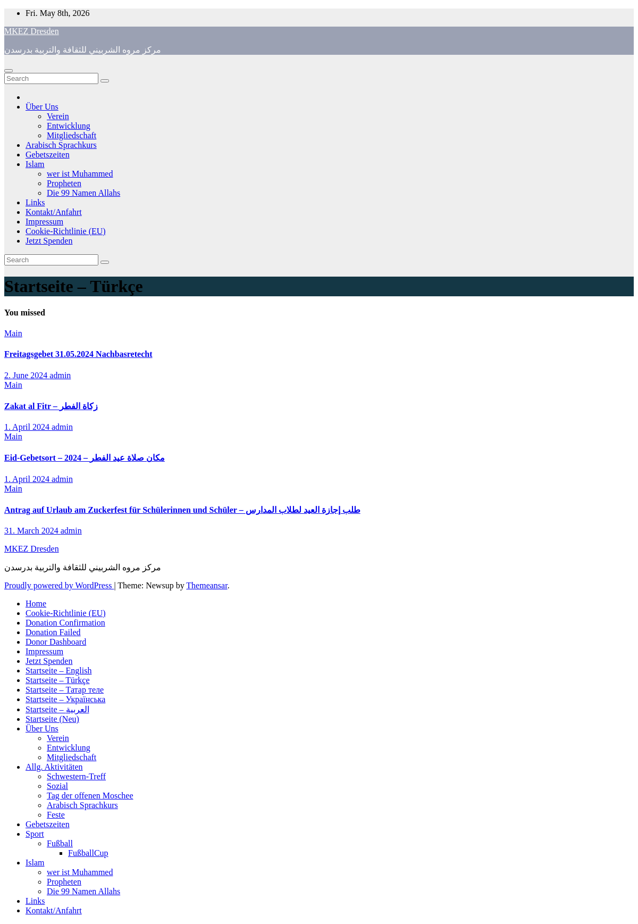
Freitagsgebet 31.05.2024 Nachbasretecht (78, 354)
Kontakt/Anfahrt (54, 212)
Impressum (44, 221)
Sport (35, 833)
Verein (58, 116)
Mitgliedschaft (71, 135)
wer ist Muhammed (80, 173)
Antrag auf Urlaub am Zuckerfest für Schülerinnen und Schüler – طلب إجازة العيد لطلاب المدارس (182, 509)
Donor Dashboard (56, 641)
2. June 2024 (26, 375)
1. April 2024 (28, 426)
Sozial (57, 785)
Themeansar (206, 585)
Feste (56, 814)
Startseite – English (58, 670)
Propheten (64, 183)
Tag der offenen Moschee (90, 795)
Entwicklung (68, 125)
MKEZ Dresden (31, 31)
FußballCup (88, 853)
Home (36, 603)
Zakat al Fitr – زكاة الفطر (51, 406)
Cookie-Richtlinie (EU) (66, 231)
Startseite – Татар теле (65, 689)
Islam (35, 164)
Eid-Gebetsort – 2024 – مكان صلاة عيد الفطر (84, 457)
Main (13, 333)
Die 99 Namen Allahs (83, 192)
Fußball (60, 843)
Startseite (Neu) (52, 718)
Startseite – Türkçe (58, 680)
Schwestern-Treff (76, 776)
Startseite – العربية (57, 709)
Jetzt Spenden (49, 240)
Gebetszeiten (48, 154)
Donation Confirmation (65, 622)
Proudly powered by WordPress (59, 585)
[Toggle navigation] (8, 70)
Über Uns (42, 106)
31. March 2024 (32, 530)
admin (60, 375)
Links (35, 202)
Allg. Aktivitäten (54, 766)
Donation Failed (53, 632)
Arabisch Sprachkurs (61, 144)
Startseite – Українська (65, 699)
